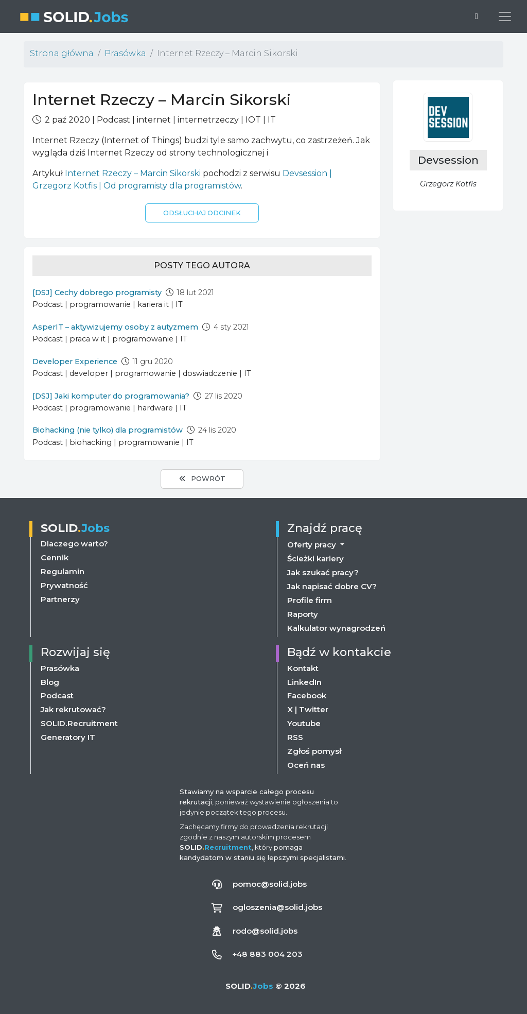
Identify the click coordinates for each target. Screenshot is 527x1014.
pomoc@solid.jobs (270, 884)
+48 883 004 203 (268, 954)
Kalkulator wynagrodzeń (336, 627)
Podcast (57, 696)
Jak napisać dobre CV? (332, 586)
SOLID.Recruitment (79, 724)
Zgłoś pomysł (314, 752)
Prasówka (125, 53)
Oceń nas (306, 765)
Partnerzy (60, 599)
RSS (295, 738)
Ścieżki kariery (315, 558)
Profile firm (309, 600)
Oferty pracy (312, 543)
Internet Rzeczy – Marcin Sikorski (133, 173)
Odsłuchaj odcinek (202, 213)
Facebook (306, 696)
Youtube (304, 724)
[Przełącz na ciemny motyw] (476, 16)
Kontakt (303, 668)
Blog (50, 682)
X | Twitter (307, 710)
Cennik (54, 557)
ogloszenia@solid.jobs (277, 907)
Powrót (202, 478)
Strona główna (62, 53)
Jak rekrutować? (73, 710)
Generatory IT (68, 738)
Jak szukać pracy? (323, 572)
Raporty (302, 613)
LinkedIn (304, 682)
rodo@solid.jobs (265, 931)
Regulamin (62, 571)
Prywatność (64, 585)
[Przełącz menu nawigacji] (505, 16)
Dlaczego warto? (74, 543)
